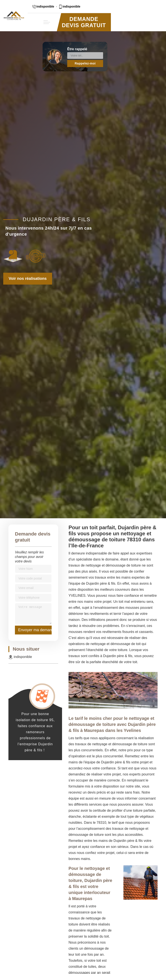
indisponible (43, 6)
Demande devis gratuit (84, 22)
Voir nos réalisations (28, 278)
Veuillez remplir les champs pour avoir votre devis (29, 556)
